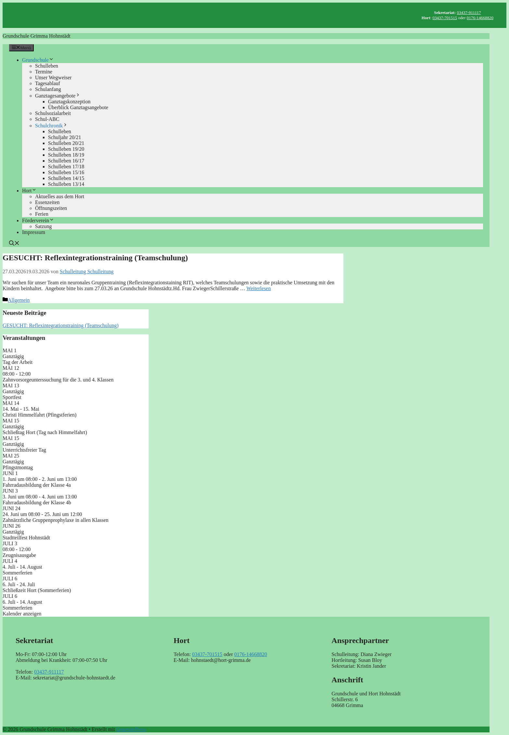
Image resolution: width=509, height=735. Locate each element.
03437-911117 (469, 12)
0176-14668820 (480, 17)
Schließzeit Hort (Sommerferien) (37, 590)
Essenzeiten (47, 202)
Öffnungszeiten (51, 208)
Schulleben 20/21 (66, 143)
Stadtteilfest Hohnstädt (26, 537)
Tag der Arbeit (17, 362)
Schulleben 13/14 (66, 184)
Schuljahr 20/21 (64, 137)
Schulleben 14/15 (66, 178)
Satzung (43, 226)
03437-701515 (444, 17)
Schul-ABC (47, 119)
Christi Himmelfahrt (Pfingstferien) (40, 415)
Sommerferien (17, 572)
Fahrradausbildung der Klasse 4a (37, 485)
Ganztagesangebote (58, 95)
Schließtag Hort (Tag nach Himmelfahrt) (45, 432)
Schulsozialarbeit (53, 113)
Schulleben (46, 66)
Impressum (33, 232)
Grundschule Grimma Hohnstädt (36, 36)
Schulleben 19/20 (66, 149)
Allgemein (19, 300)
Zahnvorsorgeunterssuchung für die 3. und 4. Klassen (58, 379)
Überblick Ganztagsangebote (78, 107)
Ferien (41, 214)
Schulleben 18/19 (66, 155)
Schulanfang (48, 89)
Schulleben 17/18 (66, 166)
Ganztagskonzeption (69, 101)
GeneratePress (131, 729)
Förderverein (38, 220)
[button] (14, 244)
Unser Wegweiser (53, 77)
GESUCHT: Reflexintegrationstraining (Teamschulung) (95, 257)
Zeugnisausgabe (19, 555)
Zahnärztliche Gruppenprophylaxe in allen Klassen (55, 520)
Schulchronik (51, 125)
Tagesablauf (47, 83)
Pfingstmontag (18, 467)
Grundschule (38, 60)
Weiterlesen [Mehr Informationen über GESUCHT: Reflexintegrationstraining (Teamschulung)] (258, 288)
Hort (29, 190)
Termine (43, 71)
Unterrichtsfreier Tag (24, 450)
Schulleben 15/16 (66, 172)
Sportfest (12, 397)
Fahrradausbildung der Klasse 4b (37, 502)
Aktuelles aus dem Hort (59, 196)
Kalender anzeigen (22, 613)
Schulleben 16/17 (66, 160)
